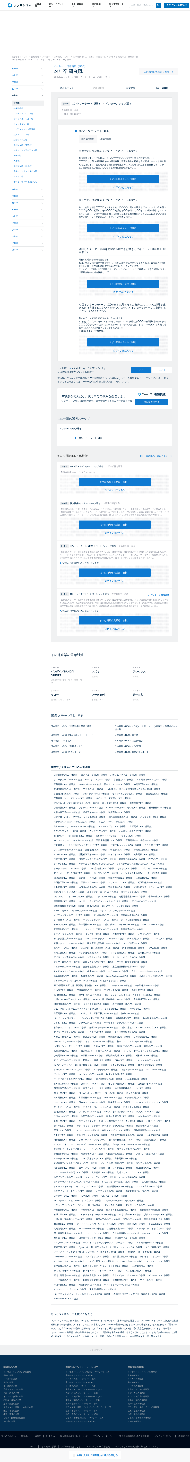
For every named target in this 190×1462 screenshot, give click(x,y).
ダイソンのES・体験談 (65, 864)
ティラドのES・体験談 (119, 854)
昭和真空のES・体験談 (65, 1139)
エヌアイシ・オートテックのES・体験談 (73, 1191)
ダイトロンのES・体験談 (144, 901)
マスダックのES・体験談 (97, 1256)
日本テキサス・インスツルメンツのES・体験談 (76, 1182)
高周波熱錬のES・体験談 (66, 1051)
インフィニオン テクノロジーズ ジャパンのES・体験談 (82, 1144)
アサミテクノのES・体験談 (121, 882)
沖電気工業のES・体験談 (146, 784)
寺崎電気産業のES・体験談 (132, 859)
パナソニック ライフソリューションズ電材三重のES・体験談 (83, 1018)
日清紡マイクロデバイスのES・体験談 (97, 859)
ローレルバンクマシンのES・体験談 (151, 1102)
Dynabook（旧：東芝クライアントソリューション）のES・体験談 (110, 1247)
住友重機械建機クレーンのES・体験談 (133, 1088)
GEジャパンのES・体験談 (97, 779)
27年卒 (27, 75)
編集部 (38, 1436)
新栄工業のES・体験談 (119, 1102)
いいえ (162, 370)
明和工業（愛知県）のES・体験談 (103, 943)
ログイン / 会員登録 (176, 5)
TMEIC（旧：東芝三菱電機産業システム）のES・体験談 (133, 789)
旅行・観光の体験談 (136, 1404)
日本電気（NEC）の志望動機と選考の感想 (71, 726)
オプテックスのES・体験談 (109, 1191)
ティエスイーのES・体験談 (67, 920)
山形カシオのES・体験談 (150, 1083)
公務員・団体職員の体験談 (139, 1418)
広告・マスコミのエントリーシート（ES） (85, 1389)
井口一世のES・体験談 (65, 1285)
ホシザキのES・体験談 (149, 1116)
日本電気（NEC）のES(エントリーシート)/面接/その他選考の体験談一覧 (146, 728)
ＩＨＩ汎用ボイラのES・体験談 (96, 1158)
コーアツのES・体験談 (65, 1102)
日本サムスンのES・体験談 (117, 784)
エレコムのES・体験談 (137, 1093)
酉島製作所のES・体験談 (66, 976)
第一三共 (138, 694)
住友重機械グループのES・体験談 (141, 1191)
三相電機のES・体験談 (147, 878)
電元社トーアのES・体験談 (92, 878)
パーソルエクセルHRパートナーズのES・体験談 (144, 873)
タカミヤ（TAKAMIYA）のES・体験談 (72, 1069)
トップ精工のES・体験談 (135, 943)
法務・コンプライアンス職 (25, 150)
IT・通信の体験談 (135, 1386)
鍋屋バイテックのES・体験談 (103, 1027)
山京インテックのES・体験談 (68, 1177)
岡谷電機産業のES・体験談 (147, 1130)
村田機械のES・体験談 (160, 807)
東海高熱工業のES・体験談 (134, 915)
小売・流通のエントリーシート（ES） (83, 1414)
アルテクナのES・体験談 (106, 1069)
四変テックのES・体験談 (93, 882)
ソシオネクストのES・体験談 (154, 1256)
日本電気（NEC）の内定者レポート (132, 752)
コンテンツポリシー (163, 1436)
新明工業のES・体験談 (65, 1121)
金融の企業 (8, 1375)
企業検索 (38, 5)
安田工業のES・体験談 (138, 938)
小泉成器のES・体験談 (65, 807)
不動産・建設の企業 (12, 1400)
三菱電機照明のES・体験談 (109, 840)
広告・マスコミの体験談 (138, 1389)
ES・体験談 (77, 5)
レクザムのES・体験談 (90, 1023)
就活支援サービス (116, 5)
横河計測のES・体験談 (65, 1111)
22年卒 (27, 196)
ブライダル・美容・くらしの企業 (18, 1407)
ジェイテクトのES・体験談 (96, 793)
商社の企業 (8, 1382)
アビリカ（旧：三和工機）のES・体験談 (98, 1013)
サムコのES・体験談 (63, 990)
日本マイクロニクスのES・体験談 (128, 1275)
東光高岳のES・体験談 (119, 812)
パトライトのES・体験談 (159, 1121)
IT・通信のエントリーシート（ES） (81, 1386)
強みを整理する (152, 402)
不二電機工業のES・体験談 (138, 1270)
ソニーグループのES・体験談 (68, 779)
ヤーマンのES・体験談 (65, 924)
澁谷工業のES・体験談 (94, 812)
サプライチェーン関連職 (24, 129)
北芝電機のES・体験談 (147, 1126)
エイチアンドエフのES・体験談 (102, 892)
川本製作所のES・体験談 (124, 1280)
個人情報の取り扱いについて (74, 1436)
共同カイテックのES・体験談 (158, 1214)
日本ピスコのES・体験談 (146, 1037)
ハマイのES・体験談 (162, 938)
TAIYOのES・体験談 (156, 1069)
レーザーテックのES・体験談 (68, 1256)
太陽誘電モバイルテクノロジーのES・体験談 (75, 1163)
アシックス (139, 671)
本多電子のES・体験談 (65, 1238)
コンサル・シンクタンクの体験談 (142, 1372)
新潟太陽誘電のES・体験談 (67, 1275)
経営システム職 (20, 140)
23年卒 (27, 189)
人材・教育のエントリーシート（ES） (83, 1393)
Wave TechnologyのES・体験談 (121, 976)
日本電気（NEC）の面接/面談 (129, 740)
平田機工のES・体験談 (92, 1055)
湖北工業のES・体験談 (130, 1214)
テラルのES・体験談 (118, 971)
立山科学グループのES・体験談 (130, 1238)
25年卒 (27, 89)
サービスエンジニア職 (23, 119)
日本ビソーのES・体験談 (66, 1196)
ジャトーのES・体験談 (65, 1074)
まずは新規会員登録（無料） (123, 179)
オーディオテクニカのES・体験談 (70, 868)
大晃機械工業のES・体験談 (146, 999)
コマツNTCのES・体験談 (87, 1130)
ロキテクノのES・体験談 (122, 1065)
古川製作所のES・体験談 (89, 990)
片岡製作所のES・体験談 (66, 1210)
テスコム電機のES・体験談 (67, 1270)
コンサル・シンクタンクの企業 (17, 1372)
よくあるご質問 (49, 1446)
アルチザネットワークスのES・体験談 (97, 1214)
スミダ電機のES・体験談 (158, 1247)
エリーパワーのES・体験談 (92, 1168)
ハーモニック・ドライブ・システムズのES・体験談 (103, 901)
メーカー (58, 66)
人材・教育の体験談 (136, 1393)
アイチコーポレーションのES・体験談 (101, 1107)
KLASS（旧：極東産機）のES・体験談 (111, 999)
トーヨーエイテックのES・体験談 (128, 957)
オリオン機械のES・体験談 (121, 1083)
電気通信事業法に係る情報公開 (134, 1436)
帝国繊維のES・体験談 (119, 1037)
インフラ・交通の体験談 (138, 1396)
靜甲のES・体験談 (153, 1046)
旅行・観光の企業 (11, 1404)
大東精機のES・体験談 (102, 1172)
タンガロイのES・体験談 (97, 934)
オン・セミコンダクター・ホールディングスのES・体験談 (105, 1126)
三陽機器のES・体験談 (143, 1266)
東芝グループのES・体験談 (94, 775)
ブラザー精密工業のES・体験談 (132, 962)
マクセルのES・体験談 (151, 1280)
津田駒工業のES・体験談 (66, 882)
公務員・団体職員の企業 (14, 1418)
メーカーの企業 (10, 1379)
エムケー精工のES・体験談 (67, 966)
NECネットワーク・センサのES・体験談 (73, 840)
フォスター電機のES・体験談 (68, 849)
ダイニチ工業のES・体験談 (96, 1004)
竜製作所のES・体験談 (90, 1285)
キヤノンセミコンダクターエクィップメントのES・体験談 (132, 1111)
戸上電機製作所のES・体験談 (68, 1233)
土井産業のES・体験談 (65, 887)
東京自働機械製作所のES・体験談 (128, 966)
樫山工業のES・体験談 (65, 1093)
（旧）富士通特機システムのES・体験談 (73, 1219)
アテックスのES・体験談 (66, 1158)
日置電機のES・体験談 (65, 1013)
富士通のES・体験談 (123, 779)
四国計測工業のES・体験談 (67, 1088)
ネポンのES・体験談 (140, 1009)
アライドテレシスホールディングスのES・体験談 (100, 1224)
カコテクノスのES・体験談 (136, 1107)
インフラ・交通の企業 (13, 1396)
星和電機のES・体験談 (126, 1158)
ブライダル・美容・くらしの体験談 (143, 1407)
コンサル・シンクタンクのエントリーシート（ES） (88, 1372)
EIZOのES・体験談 (157, 859)
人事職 (16, 161)
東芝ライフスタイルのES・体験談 (133, 1149)
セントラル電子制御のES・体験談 (116, 1163)
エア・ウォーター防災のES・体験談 (71, 1172)
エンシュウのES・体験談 (97, 1233)
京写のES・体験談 (132, 1219)
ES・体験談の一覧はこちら (156, 456)
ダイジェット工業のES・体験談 (69, 957)
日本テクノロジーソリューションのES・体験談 (105, 1266)
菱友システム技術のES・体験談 (98, 962)
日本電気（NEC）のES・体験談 (152, 779)
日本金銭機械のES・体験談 (125, 1233)
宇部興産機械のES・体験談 (157, 1219)
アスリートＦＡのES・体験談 (140, 1205)
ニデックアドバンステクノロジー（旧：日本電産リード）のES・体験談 (88, 1205)
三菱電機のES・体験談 (65, 784)
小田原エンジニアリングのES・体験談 (72, 1046)
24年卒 (27, 95)
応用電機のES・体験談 (133, 948)
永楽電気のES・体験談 (65, 1168)
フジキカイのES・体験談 (66, 1116)
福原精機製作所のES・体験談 (154, 1210)
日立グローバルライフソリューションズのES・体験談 (79, 817)
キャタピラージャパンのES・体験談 (121, 1285)
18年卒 (27, 223)
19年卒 (27, 216)
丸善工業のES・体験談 (142, 990)
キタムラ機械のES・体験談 (67, 1037)
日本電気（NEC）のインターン (66, 752)
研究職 (16, 103)
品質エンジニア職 (21, 134)
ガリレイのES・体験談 (90, 995)
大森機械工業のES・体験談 (120, 1228)
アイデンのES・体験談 (90, 1111)
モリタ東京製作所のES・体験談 (130, 1032)
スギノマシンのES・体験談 (154, 868)
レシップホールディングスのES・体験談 (124, 1200)
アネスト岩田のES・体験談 (149, 1186)
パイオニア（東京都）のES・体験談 (113, 798)
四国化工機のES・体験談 (129, 1046)
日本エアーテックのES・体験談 (146, 971)
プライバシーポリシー (103, 1436)
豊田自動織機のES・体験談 (67, 789)
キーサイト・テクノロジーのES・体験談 (123, 1023)
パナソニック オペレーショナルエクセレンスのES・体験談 (82, 1294)
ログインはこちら (123, 187)
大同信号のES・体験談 (65, 1228)
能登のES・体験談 (136, 1224)
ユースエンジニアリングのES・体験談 (99, 929)
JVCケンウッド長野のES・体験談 (156, 976)
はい (140, 370)
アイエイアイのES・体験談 (67, 1060)
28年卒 (27, 68)
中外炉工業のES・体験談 (137, 1097)
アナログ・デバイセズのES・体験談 (154, 1228)
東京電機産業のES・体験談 (102, 1289)
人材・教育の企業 (11, 1393)
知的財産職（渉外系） (23, 166)
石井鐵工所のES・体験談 (66, 1083)
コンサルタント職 (21, 124)
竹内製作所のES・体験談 (155, 1018)
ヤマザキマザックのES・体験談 (69, 971)
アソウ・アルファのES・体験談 (69, 1032)
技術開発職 (18, 108)
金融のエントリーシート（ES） (80, 1375)
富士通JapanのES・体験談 (66, 793)
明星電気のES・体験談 (92, 1210)
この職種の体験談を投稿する (159, 71)
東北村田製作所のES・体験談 (120, 1116)
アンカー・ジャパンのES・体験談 (70, 1289)
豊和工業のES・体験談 (119, 887)
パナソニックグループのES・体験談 (127, 775)
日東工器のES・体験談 (65, 952)
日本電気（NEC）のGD (62, 740)
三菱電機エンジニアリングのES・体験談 (73, 798)
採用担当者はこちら (71, 1446)
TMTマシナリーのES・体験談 (68, 1041)
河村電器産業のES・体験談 (132, 896)
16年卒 (27, 236)
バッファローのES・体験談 (153, 817)
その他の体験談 (134, 1421)
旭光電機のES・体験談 (92, 1154)
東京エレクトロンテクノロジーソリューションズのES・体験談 (84, 1149)
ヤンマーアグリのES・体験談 (112, 826)
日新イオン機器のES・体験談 (97, 1060)
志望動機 (130, 88)
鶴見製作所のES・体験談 (153, 1182)
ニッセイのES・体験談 (121, 985)
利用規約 (50, 1436)
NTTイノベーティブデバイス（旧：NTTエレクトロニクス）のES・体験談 (89, 1252)
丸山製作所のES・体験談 (120, 878)
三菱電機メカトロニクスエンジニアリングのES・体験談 (80, 845)
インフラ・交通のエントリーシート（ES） (85, 1396)
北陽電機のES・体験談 (155, 1139)
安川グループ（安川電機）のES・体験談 (73, 836)
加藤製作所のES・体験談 (128, 1018)
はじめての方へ (8, 1436)
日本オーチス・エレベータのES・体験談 (102, 1270)
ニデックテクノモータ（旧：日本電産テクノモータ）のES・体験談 (111, 1121)
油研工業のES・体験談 (92, 1116)
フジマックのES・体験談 (116, 990)
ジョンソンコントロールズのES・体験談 (73, 896)
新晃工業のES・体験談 (65, 1247)
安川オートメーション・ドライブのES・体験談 (118, 836)
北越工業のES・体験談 (94, 1037)
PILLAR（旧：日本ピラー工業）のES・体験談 (101, 1093)
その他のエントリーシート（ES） (81, 1421)
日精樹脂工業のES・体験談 (96, 1280)
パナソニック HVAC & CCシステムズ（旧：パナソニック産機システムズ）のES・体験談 (121, 864)
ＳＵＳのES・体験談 (103, 1046)
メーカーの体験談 (135, 1379)
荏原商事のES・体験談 (65, 901)
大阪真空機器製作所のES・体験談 (126, 1135)
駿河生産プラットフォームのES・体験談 (153, 887)
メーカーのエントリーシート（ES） (82, 1379)
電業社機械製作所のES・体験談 (69, 906)
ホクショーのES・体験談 (91, 1074)
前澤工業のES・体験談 (65, 1214)
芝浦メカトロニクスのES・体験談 (133, 1172)
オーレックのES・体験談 (120, 1168)
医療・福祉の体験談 (136, 1411)
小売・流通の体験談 (136, 1414)
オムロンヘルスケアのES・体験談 (135, 831)
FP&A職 (17, 155)
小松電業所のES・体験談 (66, 1055)
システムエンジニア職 (23, 113)
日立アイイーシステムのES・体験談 (116, 821)
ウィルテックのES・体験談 (113, 980)
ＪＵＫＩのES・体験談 (65, 1023)
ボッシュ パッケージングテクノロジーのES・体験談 (108, 1242)
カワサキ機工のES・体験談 (92, 887)
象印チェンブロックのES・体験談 (70, 1027)
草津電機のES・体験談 (90, 924)
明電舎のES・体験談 (120, 849)
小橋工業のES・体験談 (159, 1224)
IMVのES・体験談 (89, 1196)
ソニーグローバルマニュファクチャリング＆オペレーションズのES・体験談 (90, 1009)
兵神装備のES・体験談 (92, 976)
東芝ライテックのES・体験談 (97, 1088)
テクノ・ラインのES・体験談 (68, 934)
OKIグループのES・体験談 (114, 1196)
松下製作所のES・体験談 (150, 882)
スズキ (96, 671)
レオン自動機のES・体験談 (119, 1074)
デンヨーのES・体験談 (159, 1275)
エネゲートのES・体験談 (66, 948)
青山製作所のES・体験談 (106, 915)
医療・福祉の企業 (11, 1411)
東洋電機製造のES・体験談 (109, 1079)
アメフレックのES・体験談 (130, 1261)
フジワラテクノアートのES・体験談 (100, 920)
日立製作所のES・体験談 (66, 775)
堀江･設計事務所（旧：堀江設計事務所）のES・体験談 (80, 985)
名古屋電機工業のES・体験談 (126, 1004)
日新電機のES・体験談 (140, 826)
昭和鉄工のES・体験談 (147, 1055)
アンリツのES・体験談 (65, 854)
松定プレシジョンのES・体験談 (69, 892)
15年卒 (27, 243)
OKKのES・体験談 (113, 1097)
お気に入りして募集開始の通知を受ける (95, 1455)
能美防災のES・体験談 (157, 793)
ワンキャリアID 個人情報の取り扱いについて (136, 1446)
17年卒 (27, 230)
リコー (55, 694)
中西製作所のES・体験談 (66, 1154)
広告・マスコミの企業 (13, 1389)
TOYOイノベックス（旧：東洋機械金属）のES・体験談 (80, 1065)
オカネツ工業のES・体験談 (132, 1177)
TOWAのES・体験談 (157, 948)
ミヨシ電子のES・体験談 (156, 845)
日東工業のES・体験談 (65, 859)
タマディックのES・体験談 (134, 892)
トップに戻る (95, 1350)
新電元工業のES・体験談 (146, 849)
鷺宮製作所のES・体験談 (66, 929)
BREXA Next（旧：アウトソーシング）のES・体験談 (112, 906)
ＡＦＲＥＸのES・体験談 (158, 1261)
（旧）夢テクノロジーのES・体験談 (121, 924)
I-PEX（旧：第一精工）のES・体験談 (120, 1182)
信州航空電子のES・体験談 (96, 1275)
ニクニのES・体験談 (106, 896)
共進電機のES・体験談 (123, 934)
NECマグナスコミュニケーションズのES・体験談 (77, 1200)
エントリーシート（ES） (92, 438)
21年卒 (27, 203)
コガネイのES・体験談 (132, 1069)
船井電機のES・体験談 (144, 854)
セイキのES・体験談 (63, 1126)
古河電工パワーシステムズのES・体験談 (100, 1051)
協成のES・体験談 (130, 1013)
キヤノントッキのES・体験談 (99, 1041)
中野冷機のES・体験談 (159, 896)
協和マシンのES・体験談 (93, 1083)
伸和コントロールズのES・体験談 (144, 1252)
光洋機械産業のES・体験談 (96, 966)
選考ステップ (67, 88)
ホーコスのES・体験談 (153, 924)
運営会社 (25, 1436)
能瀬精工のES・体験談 (132, 929)
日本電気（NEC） (77, 66)
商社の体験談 (133, 1382)
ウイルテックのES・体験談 (155, 1233)
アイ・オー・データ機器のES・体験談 (72, 873)
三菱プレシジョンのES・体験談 (126, 845)
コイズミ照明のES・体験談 (100, 1261)
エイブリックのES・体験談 (67, 1242)
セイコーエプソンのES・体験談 (127, 793)
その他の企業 (9, 1421)
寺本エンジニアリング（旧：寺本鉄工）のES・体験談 (139, 1294)
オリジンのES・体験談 (149, 934)
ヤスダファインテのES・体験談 (92, 1135)
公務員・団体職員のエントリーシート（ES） (85, 1418)
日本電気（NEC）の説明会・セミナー (69, 746)
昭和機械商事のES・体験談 (67, 1004)
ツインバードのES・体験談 (67, 1107)
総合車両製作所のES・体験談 (123, 817)
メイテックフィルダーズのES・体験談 (72, 915)
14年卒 (27, 250)
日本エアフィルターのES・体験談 (95, 1238)
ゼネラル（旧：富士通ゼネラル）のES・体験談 (76, 803)
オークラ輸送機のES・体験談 (135, 920)
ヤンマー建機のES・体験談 (67, 962)
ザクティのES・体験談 (98, 957)
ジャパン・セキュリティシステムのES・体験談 (145, 1051)
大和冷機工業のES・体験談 (67, 812)
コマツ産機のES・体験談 (122, 952)
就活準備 (96, 5)
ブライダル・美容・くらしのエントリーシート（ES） (89, 1407)
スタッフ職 (18, 176)
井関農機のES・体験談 (90, 1097)
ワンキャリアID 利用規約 (98, 1446)
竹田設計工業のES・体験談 (119, 1154)
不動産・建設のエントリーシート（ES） (84, 1400)
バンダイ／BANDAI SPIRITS (62, 673)
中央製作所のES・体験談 (147, 985)
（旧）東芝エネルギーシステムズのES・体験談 (143, 1027)
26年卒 (27, 82)
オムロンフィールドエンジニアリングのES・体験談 (78, 1186)
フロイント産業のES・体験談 (150, 1154)
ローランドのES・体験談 (106, 873)
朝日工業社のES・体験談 (114, 803)
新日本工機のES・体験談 (108, 1219)
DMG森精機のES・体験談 (101, 868)
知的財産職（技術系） (23, 145)
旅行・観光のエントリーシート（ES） (83, 1404)
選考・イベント (56, 5)
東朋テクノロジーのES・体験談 (69, 943)
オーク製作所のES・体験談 (67, 1280)
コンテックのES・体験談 (148, 1163)
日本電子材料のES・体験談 (150, 1242)
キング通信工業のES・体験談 (93, 952)
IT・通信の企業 (10, 1386)
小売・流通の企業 (11, 1414)
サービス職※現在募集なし (25, 182)
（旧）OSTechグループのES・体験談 (72, 999)
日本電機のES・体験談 (65, 1097)
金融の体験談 (133, 1375)
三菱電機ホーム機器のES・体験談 (142, 840)
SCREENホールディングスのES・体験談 (126, 807)
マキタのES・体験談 (93, 789)
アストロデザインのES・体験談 (69, 1261)
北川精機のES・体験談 (65, 995)
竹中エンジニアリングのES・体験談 (134, 1041)
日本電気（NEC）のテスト (127, 735)
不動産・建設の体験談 (137, 1400)
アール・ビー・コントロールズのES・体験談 (75, 910)
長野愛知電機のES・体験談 (119, 1055)
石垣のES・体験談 (62, 1130)
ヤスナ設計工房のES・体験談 (68, 938)
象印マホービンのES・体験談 (116, 1130)
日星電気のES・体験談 (157, 1135)
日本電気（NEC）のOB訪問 (128, 746)
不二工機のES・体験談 (136, 1079)
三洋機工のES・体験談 (149, 952)
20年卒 (27, 209)
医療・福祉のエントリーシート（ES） (83, 1411)
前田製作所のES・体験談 (148, 1168)
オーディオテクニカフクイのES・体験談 (73, 1079)
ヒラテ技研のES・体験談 (99, 1032)
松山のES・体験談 (96, 971)
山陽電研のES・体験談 (65, 878)
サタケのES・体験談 (127, 868)
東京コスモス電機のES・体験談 (121, 1210)
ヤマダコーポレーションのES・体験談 (131, 1144)
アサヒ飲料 (98, 694)
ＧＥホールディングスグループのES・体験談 (75, 980)
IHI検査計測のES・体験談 (150, 1065)
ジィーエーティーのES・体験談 (100, 1177)
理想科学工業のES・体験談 (92, 854)
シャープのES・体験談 (90, 784)
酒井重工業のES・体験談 (124, 1256)
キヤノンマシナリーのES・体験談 (70, 831)
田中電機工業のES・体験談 (67, 1266)
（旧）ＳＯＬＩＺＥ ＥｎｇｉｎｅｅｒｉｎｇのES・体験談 (132, 995)
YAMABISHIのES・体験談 (91, 1228)
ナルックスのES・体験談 (148, 1060)
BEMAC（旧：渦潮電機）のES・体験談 (100, 948)
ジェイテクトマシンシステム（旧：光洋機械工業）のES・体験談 (110, 1139)
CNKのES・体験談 (124, 1060)
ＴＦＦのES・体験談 (63, 1135)
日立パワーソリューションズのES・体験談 (74, 826)
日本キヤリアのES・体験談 (92, 1102)
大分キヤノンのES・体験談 (102, 831)
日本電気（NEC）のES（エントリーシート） (72, 735)
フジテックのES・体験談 (91, 807)
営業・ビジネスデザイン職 (25, 171)
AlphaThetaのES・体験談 (66, 1298)
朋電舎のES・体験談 (63, 1224)
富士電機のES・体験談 (96, 849)
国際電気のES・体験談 (140, 803)
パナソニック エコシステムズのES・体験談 (74, 821)
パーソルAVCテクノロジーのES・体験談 (104, 938)
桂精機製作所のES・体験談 (119, 1186)
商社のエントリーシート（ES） (80, 1382)
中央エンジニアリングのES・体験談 (117, 910)
